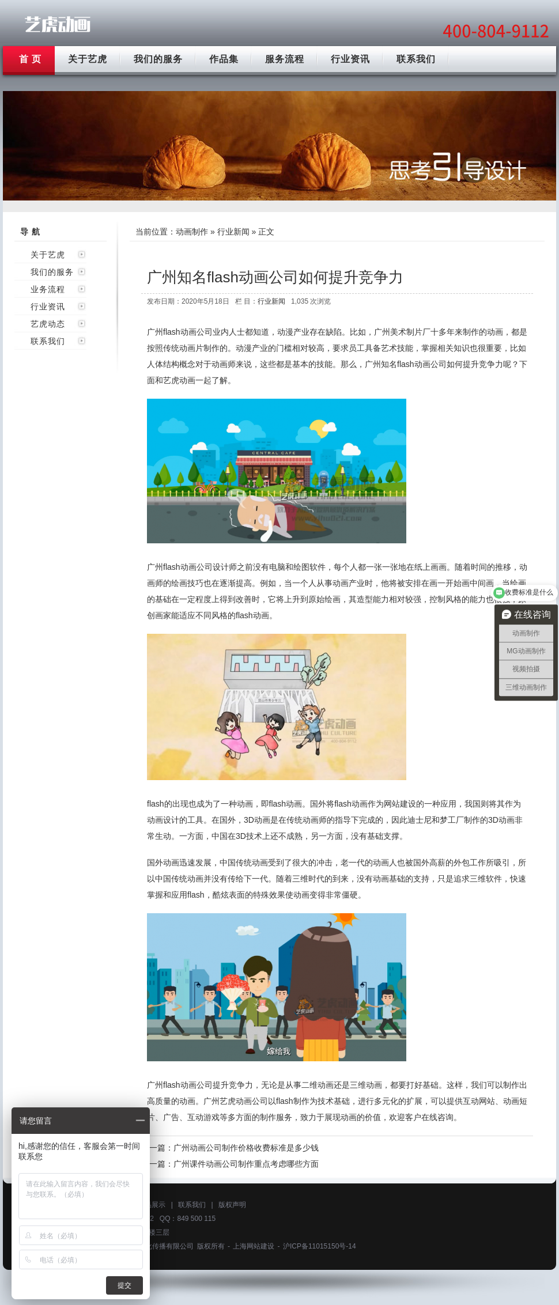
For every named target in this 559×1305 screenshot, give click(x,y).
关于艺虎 (87, 59)
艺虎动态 (48, 323)
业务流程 (48, 289)
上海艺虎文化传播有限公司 (152, 1246)
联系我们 (416, 59)
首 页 (30, 59)
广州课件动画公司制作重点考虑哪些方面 (246, 1163)
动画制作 (192, 231)
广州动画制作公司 (57, 24)
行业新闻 (233, 231)
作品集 (224, 59)
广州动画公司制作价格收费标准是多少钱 (246, 1147)
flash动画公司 (422, 364)
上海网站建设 (253, 1246)
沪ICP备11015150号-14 (319, 1246)
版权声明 (232, 1205)
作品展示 (151, 1205)
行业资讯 (350, 59)
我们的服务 (158, 59)
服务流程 (284, 59)
